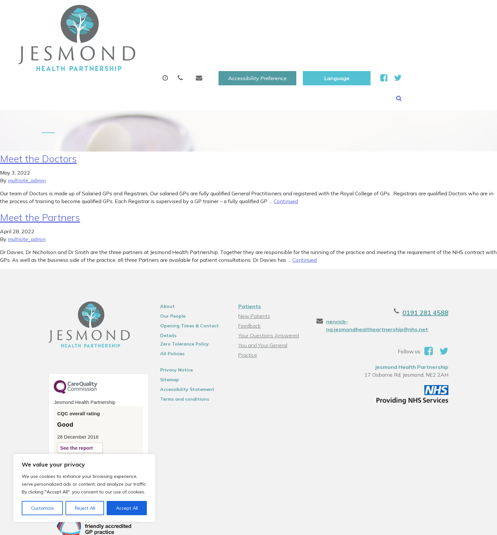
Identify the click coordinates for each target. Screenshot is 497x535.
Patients (249, 271)
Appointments (172, 32)
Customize (42, 508)
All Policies (169, 319)
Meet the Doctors (38, 123)
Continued (286, 166)
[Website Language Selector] (413, 12)
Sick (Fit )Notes (289, 32)
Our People (169, 281)
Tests (336, 32)
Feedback (249, 290)
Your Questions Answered (268, 300)
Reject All (85, 508)
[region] (84, 488)
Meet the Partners (40, 182)
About (117, 32)
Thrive (449, 525)
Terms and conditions (181, 364)
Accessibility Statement (184, 354)
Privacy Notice (173, 335)
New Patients (381, 32)
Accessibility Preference (334, 12)
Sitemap (166, 344)
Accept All (127, 508)
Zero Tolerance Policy (181, 309)
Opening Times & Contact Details (186, 292)
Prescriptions (232, 32)
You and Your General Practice (262, 311)
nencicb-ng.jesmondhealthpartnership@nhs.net (394, 286)
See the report (69, 413)
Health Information (134, 55)
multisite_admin (27, 145)
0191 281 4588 (432, 278)
